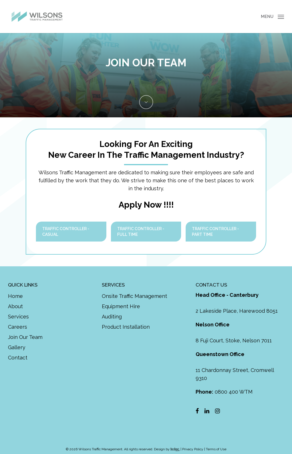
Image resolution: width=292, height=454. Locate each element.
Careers (17, 327)
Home (15, 296)
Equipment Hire (121, 306)
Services (18, 317)
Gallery (16, 347)
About (15, 306)
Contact (17, 358)
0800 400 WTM (224, 392)
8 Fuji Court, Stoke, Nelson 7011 (234, 340)
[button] (272, 16)
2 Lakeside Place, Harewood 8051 (237, 311)
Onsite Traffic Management (134, 296)
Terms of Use (216, 449)
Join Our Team (25, 337)
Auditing (112, 317)
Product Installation (126, 327)
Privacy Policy (192, 449)
